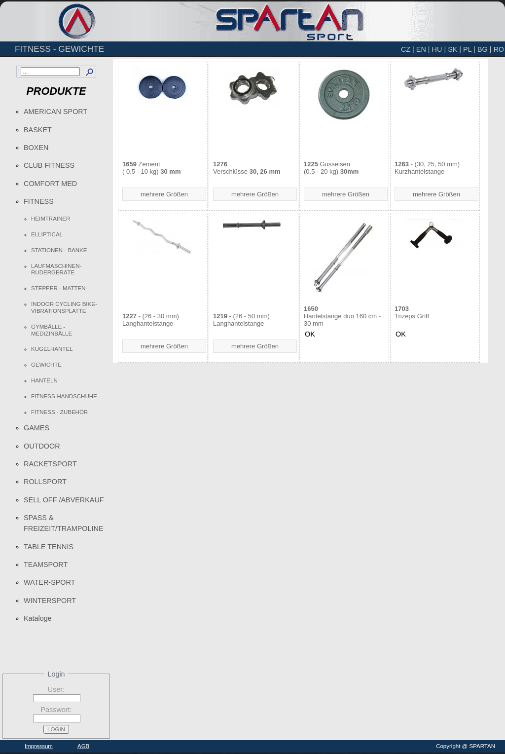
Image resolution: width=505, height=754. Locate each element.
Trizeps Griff (412, 312)
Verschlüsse (247, 167)
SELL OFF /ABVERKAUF (64, 500)
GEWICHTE (46, 365)
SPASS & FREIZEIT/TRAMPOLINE (64, 523)
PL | (469, 49)
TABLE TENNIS (48, 547)
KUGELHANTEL (51, 349)
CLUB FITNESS (49, 165)
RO (498, 49)
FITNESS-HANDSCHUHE (64, 396)
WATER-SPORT (49, 582)
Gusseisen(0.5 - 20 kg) (331, 167)
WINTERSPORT (50, 600)
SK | (454, 49)
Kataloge (38, 618)
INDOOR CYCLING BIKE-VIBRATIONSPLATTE (64, 307)
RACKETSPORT (50, 464)
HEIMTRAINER (50, 219)
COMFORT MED (50, 184)
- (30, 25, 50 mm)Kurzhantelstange (427, 167)
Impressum (39, 746)
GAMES (36, 428)
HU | (439, 49)
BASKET (38, 130)
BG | (484, 49)
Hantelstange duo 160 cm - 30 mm (342, 316)
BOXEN (36, 147)
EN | (423, 49)
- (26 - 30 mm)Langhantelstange (150, 319)
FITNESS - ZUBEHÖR (59, 412)
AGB (83, 746)
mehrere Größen (164, 194)
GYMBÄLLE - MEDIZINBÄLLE (51, 330)
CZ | (407, 49)
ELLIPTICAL (47, 234)
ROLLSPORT (45, 482)
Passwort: (56, 710)
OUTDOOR (42, 446)
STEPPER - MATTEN (58, 288)
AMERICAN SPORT (55, 111)
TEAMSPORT (46, 564)
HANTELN (44, 380)
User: (56, 689)
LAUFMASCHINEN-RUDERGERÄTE (56, 269)
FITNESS (39, 201)
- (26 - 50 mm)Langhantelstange (241, 319)
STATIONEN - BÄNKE (59, 250)
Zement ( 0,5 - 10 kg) (151, 167)
